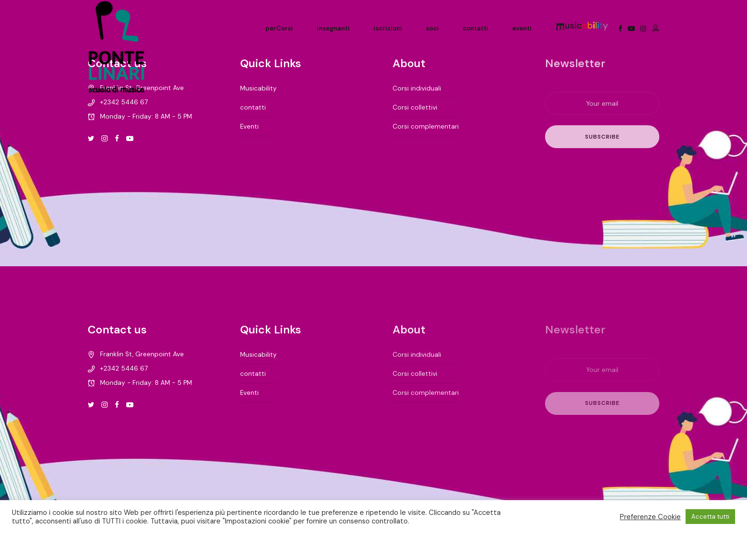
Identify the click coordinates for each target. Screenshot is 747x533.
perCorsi (279, 28)
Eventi (249, 126)
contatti (475, 28)
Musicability (258, 88)
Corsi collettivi (415, 107)
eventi (522, 28)
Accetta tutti (710, 517)
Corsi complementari (426, 126)
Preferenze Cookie (650, 517)
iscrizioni (388, 28)
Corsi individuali (417, 88)
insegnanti (333, 28)
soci (432, 28)
